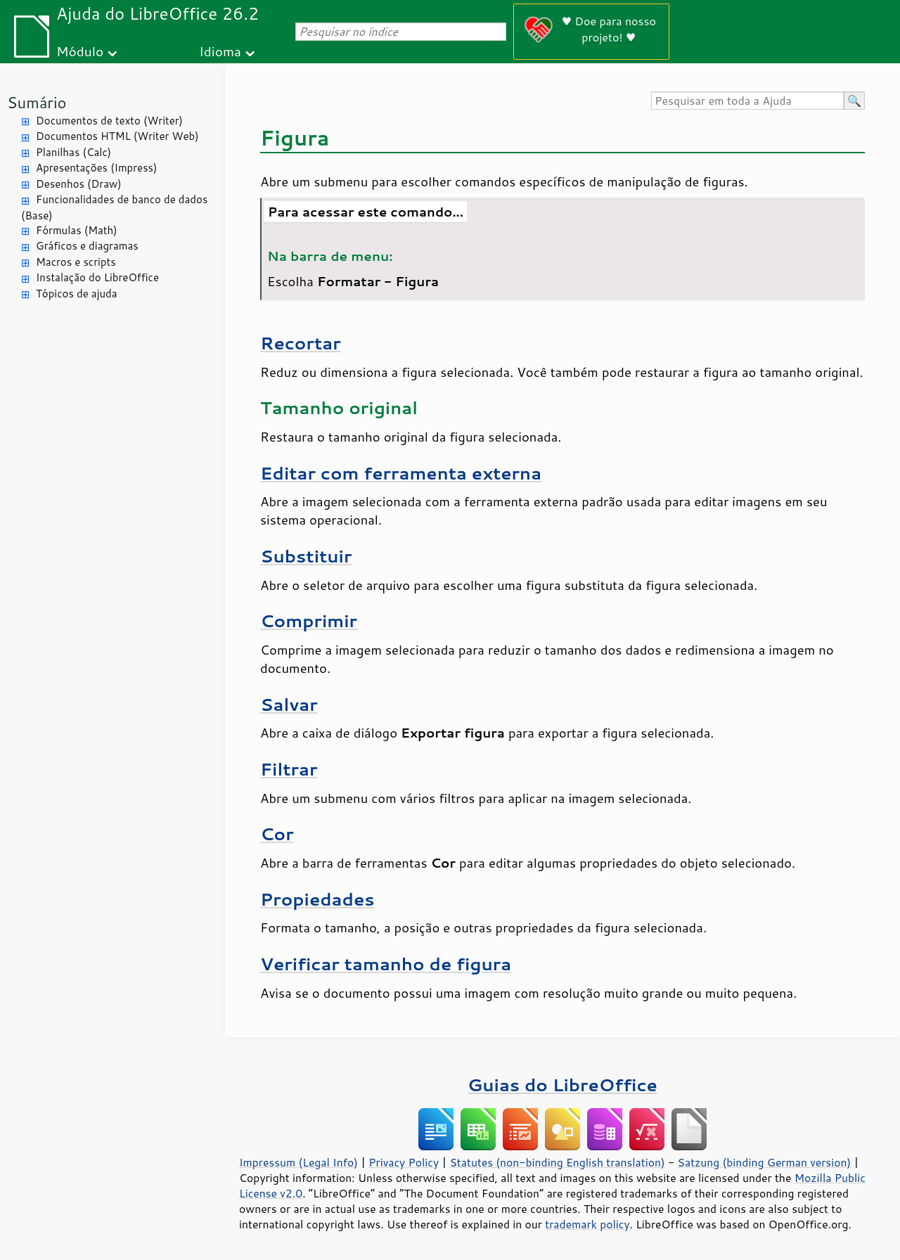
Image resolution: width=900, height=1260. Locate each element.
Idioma (220, 50)
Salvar (289, 704)
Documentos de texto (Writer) (109, 120)
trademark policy (587, 1224)
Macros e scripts (76, 262)
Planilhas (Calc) (73, 152)
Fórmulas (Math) (76, 230)
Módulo (79, 50)
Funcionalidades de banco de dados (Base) (114, 207)
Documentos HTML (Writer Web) (117, 136)
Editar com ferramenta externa (400, 473)
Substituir (306, 556)
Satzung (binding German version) (764, 1162)
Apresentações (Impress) (97, 167)
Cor (277, 833)
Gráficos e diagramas (87, 245)
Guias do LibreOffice (562, 1084)
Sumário (37, 102)
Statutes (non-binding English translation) (556, 1162)
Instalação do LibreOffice (97, 277)
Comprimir (308, 620)
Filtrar (289, 769)
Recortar (300, 342)
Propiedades (317, 899)
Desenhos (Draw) (79, 183)
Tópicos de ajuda (76, 293)
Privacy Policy (403, 1162)
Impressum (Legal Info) (298, 1162)
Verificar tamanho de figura (385, 963)
